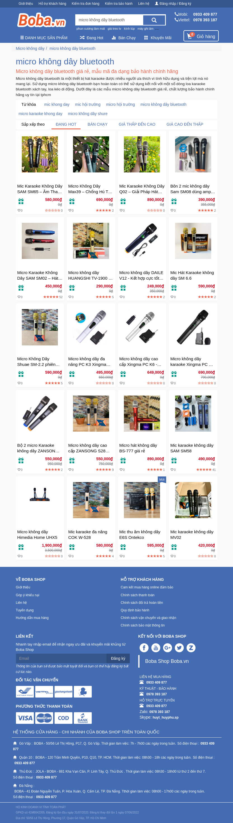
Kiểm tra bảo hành (119, 4)
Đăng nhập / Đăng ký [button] (173, 4)
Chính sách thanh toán (138, 595)
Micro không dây (30, 48)
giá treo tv (114, 28)
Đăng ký (118, 658)
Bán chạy (97, 124)
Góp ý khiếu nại (27, 595)
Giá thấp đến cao (137, 124)
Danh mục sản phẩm (44, 38)
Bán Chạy (124, 38)
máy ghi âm (146, 28)
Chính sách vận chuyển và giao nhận (148, 618)
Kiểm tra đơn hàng (86, 4)
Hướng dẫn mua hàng (32, 618)
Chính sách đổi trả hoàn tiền (142, 603)
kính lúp (129, 28)
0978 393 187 (205, 20)
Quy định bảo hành (135, 610)
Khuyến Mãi (157, 38)
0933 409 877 (205, 14)
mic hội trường (88, 104)
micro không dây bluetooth (72, 48)
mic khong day (56, 104)
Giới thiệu (26, 4)
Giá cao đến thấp (184, 124)
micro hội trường (120, 104)
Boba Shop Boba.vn (167, 661)
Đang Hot (91, 38)
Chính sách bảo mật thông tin (143, 625)
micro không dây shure (88, 113)
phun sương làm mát (91, 28)
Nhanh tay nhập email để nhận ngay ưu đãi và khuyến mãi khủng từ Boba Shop (71, 647)
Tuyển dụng (25, 610)
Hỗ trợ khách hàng (52, 4)
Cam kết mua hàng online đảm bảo (147, 587)
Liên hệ (143, 4)
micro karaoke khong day (40, 113)
